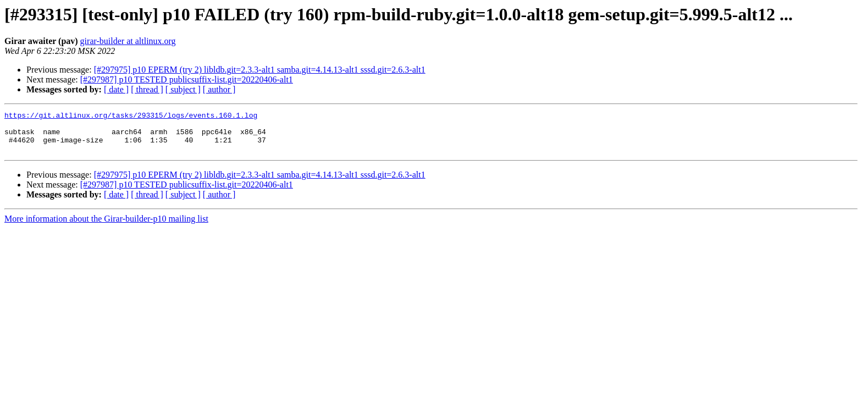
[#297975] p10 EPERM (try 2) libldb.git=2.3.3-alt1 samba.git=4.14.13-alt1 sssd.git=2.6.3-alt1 (260, 69)
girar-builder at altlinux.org (128, 41)
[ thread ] (147, 89)
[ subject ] (183, 89)
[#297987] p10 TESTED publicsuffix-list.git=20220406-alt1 (186, 79)
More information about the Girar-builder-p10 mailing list (106, 227)
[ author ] (219, 89)
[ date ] (116, 89)
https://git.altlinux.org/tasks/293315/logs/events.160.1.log (130, 117)
